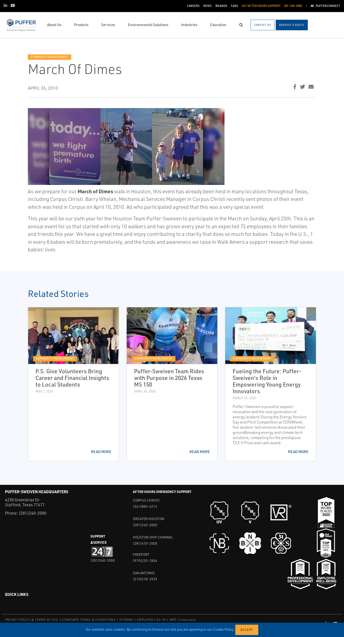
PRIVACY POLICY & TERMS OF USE (31, 619)
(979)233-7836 (145, 560)
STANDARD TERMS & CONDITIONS (89, 619)
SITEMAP (126, 619)
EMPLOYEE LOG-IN (151, 619)
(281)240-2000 (32, 513)
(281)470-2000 (145, 543)
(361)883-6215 (145, 506)
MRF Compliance (183, 619)
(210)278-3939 (145, 579)
